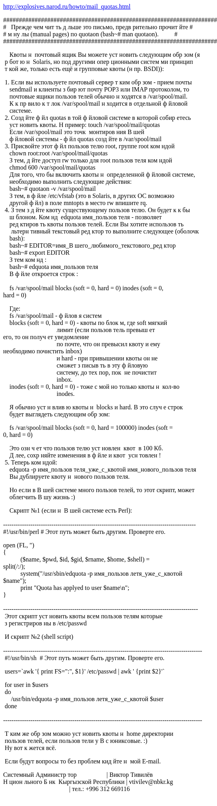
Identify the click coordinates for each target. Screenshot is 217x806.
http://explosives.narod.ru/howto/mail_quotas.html (67, 6)
